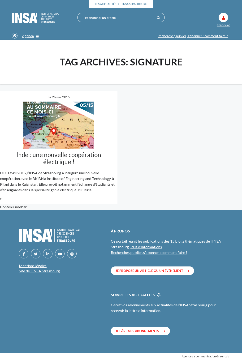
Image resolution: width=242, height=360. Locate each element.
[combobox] (119, 17)
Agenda (30, 36)
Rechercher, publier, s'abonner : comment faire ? (193, 36)
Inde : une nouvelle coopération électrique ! (58, 158)
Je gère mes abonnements (140, 331)
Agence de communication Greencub (205, 356)
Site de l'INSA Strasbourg (39, 271)
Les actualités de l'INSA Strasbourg (121, 4)
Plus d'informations (146, 246)
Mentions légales (33, 265)
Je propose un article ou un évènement (152, 271)
